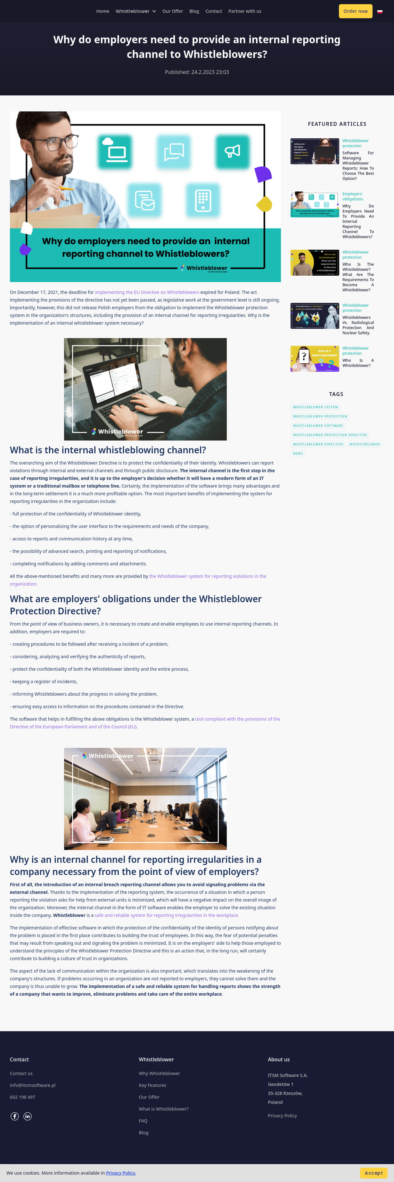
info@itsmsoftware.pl (33, 1085)
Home (102, 11)
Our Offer (172, 11)
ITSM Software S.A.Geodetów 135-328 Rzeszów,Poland (288, 1088)
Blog (194, 11)
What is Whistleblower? (164, 1109)
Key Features (153, 1085)
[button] (135, 11)
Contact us (21, 1073)
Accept (374, 1173)
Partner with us (244, 11)
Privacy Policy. (121, 1173)
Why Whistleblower (159, 1073)
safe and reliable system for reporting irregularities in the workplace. (167, 915)
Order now (356, 11)
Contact (213, 11)
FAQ (143, 1120)
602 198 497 (22, 1097)
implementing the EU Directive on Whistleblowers (147, 292)
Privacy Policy (282, 1115)
